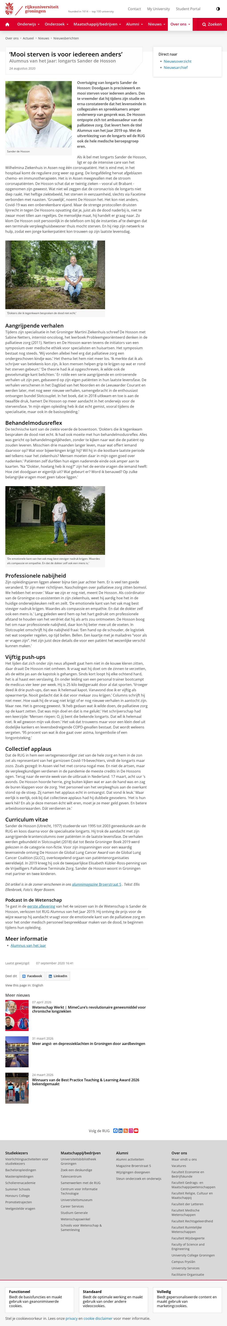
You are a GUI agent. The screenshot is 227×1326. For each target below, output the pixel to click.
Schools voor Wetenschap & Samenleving (81, 1227)
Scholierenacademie (20, 1183)
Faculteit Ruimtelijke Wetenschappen (187, 1229)
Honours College (17, 1196)
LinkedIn (58, 976)
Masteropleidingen (19, 1176)
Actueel (28, 38)
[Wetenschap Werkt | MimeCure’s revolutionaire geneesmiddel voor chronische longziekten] (17, 1015)
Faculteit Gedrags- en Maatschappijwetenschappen (193, 1184)
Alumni (122, 1153)
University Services (186, 1268)
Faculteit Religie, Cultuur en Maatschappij (192, 1195)
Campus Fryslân (183, 1262)
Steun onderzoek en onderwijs (138, 1179)
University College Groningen (193, 1255)
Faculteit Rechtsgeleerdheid (192, 1221)
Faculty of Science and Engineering (188, 1246)
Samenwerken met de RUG (80, 1183)
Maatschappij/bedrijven (81, 1153)
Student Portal (188, 8)
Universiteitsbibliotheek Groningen (78, 1161)
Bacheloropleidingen (20, 1170)
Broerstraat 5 (110, 884)
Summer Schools (17, 1189)
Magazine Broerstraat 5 (133, 1166)
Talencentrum (71, 1176)
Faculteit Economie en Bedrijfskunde (188, 1174)
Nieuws (43, 38)
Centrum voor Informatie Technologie (79, 1191)
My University (158, 8)
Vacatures (179, 1166)
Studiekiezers (16, 1153)
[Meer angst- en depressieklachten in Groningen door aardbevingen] (17, 1051)
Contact (134, 8)
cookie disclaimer (98, 1318)
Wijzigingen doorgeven (133, 1172)
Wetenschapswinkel (75, 1219)
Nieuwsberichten (66, 38)
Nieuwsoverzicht (178, 61)
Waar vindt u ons (184, 1159)
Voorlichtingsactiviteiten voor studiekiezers (26, 1161)
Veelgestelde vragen (20, 1208)
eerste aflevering (41, 906)
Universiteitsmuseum (76, 1200)
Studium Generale (74, 1213)
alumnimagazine (85, 884)
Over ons (12, 38)
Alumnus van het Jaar (28, 945)
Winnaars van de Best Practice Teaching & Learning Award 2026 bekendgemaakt (85, 1081)
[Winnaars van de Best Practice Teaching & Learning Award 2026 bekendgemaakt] (17, 1088)
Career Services (72, 1206)
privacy (72, 1318)
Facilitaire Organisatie (188, 1274)
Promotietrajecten (18, 1202)
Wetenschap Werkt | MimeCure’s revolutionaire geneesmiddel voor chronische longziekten (89, 1009)
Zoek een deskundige (76, 1170)
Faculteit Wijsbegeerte (188, 1238)
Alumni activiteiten (130, 1159)
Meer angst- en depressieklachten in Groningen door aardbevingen (88, 1043)
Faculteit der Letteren (188, 1204)
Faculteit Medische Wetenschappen (186, 1212)
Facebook (32, 976)
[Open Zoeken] (212, 24)
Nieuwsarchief (176, 67)
